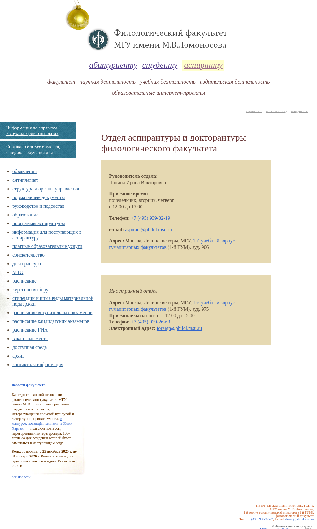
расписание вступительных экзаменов (52, 312)
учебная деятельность (168, 81)
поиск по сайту (276, 111)
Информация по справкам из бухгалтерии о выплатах (32, 130)
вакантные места (30, 338)
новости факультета (29, 385)
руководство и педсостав (38, 206)
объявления (24, 171)
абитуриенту (113, 65)
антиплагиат (25, 180)
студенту (160, 65)
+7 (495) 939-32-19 (150, 218)
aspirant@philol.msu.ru (148, 229)
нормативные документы (38, 197)
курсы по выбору (30, 289)
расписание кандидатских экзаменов (50, 321)
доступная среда (29, 347)
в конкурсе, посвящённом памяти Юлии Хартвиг (42, 424)
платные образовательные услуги (47, 246)
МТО (17, 272)
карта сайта (254, 111)
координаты (299, 111)
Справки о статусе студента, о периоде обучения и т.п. (33, 149)
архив (18, 355)
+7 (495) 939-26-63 (150, 321)
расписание (24, 281)
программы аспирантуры (38, 223)
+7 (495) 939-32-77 (260, 519)
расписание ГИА (30, 329)
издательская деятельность (235, 81)
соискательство (28, 255)
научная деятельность (108, 81)
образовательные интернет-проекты (158, 92)
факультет (61, 81)
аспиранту (203, 65)
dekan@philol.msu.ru (299, 519)
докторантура (26, 263)
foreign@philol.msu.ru (179, 328)
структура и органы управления (45, 188)
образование (25, 214)
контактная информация (37, 364)
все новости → (23, 477)
